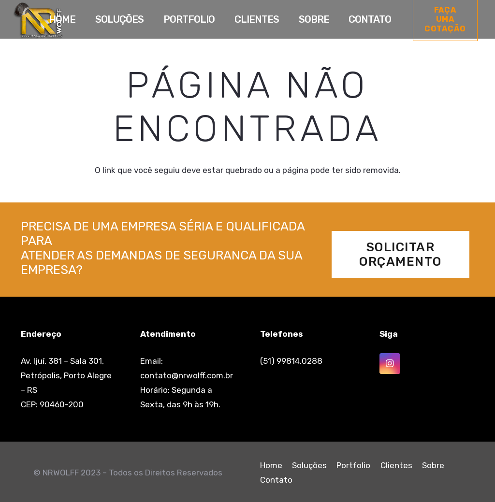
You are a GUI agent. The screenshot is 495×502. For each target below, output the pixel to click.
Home (271, 465)
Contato (276, 480)
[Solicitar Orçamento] (401, 254)
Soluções (309, 465)
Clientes (396, 465)
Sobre (433, 465)
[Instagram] (389, 363)
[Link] (38, 20)
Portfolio (353, 465)
